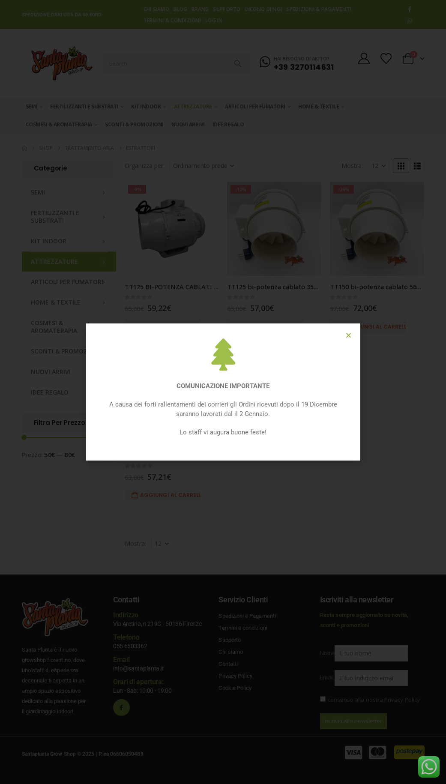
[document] (223, 392)
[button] (348, 335)
